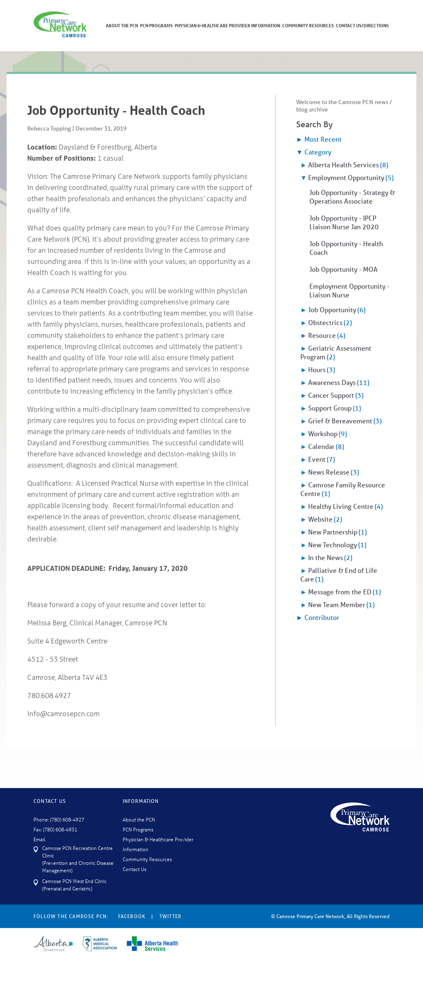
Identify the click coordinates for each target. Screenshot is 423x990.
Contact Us (134, 868)
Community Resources (308, 25)
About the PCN (139, 819)
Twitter (170, 916)
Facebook (132, 916)
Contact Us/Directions (362, 25)
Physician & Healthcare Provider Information (227, 25)
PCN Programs (156, 25)
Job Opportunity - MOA (343, 269)
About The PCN (122, 25)
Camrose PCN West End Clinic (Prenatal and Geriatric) (74, 884)
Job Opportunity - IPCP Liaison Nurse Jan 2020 (344, 222)
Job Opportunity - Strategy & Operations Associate (352, 196)
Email (39, 839)
